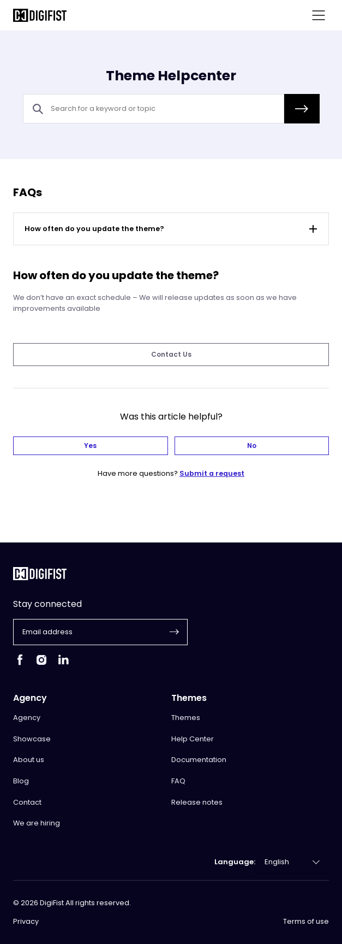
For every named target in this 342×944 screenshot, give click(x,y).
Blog (21, 781)
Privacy (26, 921)
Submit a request (211, 473)
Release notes (197, 802)
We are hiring (36, 823)
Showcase (32, 739)
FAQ (178, 781)
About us (28, 759)
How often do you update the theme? (172, 228)
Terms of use (306, 921)
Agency (26, 717)
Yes (90, 445)
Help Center (192, 739)
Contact (27, 802)
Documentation (198, 759)
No (251, 445)
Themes (185, 717)
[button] (302, 108)
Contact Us (171, 354)
